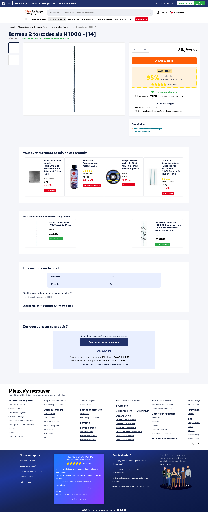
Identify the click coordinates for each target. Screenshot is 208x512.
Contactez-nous (26, 476)
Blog (131, 19)
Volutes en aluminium (125, 435)
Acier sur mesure (57, 19)
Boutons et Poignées (17, 412)
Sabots (11, 432)
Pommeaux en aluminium (162, 404)
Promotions (141, 19)
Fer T (46, 437)
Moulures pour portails (161, 433)
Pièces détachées (38, 19)
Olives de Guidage (16, 416)
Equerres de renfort (16, 436)
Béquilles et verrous (16, 404)
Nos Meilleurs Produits (29, 460)
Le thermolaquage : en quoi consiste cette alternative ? (130, 479)
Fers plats (48, 429)
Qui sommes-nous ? (28, 466)
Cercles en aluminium (125, 439)
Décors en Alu (124, 415)
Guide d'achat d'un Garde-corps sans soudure (131, 486)
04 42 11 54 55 (185, 3)
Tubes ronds (49, 417)
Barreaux (85, 422)
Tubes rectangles (87, 400)
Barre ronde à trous (88, 435)
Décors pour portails (163, 413)
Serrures (12, 428)
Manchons (84, 413)
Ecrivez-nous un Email (114, 360)
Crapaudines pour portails (55, 400)
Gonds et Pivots (15, 408)
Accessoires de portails (21, 400)
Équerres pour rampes (89, 417)
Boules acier (122, 405)
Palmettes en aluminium (126, 419)
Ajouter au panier (164, 60)
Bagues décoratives (91, 409)
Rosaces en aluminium (125, 423)
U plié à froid (85, 404)
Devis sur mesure (104, 19)
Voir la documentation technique (147, 128)
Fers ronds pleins (51, 421)
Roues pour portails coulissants (21, 424)
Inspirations (120, 19)
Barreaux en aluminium (161, 400)
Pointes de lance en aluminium (129, 431)
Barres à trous (88, 427)
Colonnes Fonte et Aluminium (132, 410)
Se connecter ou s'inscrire (103, 342)
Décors (155, 425)
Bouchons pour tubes (53, 404)
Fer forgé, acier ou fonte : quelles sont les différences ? (129, 462)
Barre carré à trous (88, 439)
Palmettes (156, 417)
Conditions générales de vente (32, 471)
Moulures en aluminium (126, 427)
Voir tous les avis (79, 499)
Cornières (48, 433)
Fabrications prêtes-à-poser (80, 19)
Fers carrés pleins (51, 425)
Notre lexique (25, 482)
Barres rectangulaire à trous (128, 400)
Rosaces (155, 421)
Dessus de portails (159, 429)
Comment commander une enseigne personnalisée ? (127, 471)
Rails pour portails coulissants (20, 420)
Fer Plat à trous (86, 431)
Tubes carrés (49, 413)
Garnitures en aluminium (162, 408)
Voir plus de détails (141, 131)
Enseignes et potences (164, 438)
